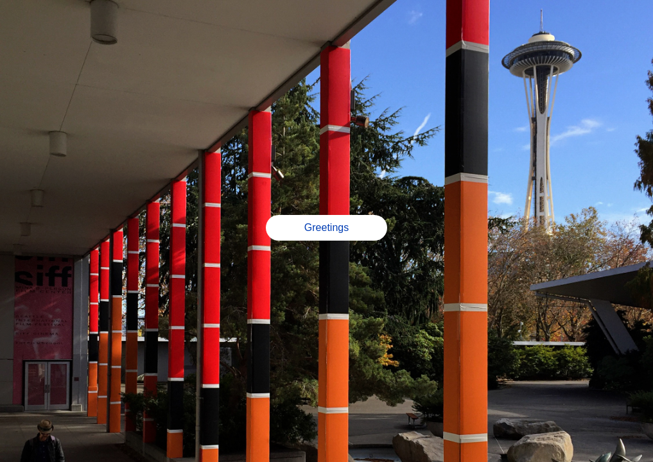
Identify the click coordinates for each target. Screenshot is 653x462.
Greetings (326, 227)
